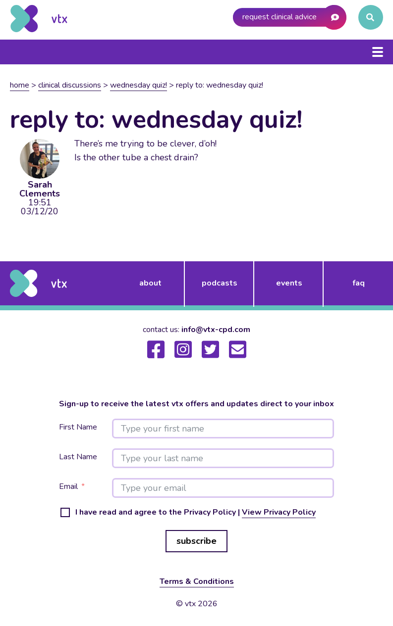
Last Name (78, 457)
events (289, 283)
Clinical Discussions (69, 85)
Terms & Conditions (197, 581)
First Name (78, 427)
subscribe (196, 541)
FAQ (358, 283)
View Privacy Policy (279, 512)
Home (19, 85)
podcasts (219, 283)
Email (68, 486)
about (150, 283)
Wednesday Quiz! (138, 85)
